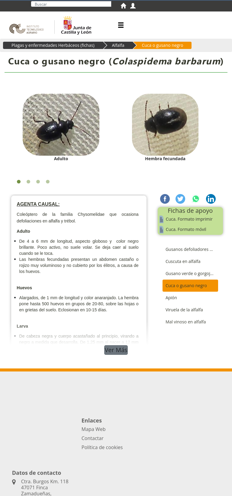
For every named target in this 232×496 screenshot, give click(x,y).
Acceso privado (58, 480)
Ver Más (116, 350)
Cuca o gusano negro (162, 45)
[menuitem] (125, 6)
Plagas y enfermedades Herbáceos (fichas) (53, 45)
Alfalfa (118, 45)
